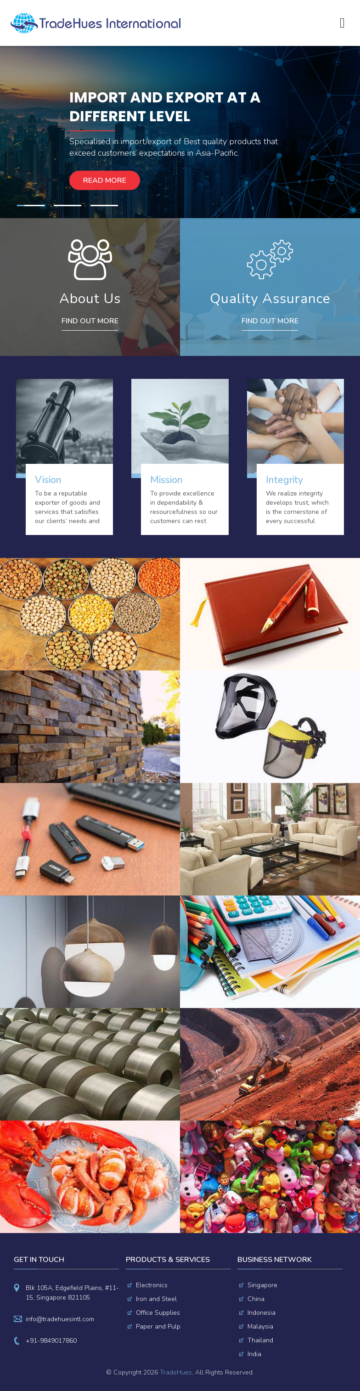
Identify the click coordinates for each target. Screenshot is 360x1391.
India (254, 1354)
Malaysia (260, 1326)
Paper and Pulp (158, 1326)
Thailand (260, 1340)
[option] (180, 132)
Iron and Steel (156, 1299)
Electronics (152, 1285)
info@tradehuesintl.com (60, 1319)
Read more (104, 180)
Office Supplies (158, 1312)
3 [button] (104, 205)
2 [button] (67, 205)
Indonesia (262, 1312)
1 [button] (31, 205)
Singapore (262, 1285)
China (256, 1299)
